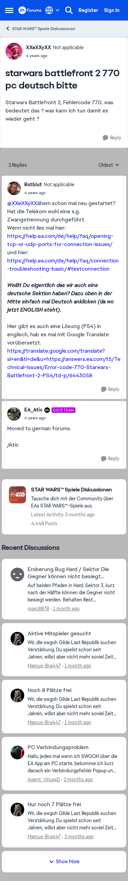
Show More (64, 861)
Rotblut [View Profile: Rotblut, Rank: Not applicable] (33, 184)
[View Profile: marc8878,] (17, 574)
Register (88, 10)
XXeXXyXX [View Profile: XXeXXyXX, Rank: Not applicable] (38, 47)
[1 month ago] (65, 608)
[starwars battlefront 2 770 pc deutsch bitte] (49, 193)
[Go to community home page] (30, 10)
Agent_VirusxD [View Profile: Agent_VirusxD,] (44, 779)
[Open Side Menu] (9, 10)
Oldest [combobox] (108, 165)
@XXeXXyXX (22, 203)
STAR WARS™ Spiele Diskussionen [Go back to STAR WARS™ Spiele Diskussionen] (40, 28)
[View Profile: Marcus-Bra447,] (17, 639)
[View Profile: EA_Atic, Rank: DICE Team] (14, 414)
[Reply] (112, 138)
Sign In (111, 10)
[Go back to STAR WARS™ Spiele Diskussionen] (75, 489)
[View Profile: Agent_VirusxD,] (17, 752)
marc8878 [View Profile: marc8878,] (38, 609)
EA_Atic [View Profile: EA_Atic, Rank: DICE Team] (33, 410)
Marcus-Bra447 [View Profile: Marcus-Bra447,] (44, 665)
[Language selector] (52, 10)
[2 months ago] (77, 779)
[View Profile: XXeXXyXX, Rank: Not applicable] (14, 51)
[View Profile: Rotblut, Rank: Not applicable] (14, 188)
